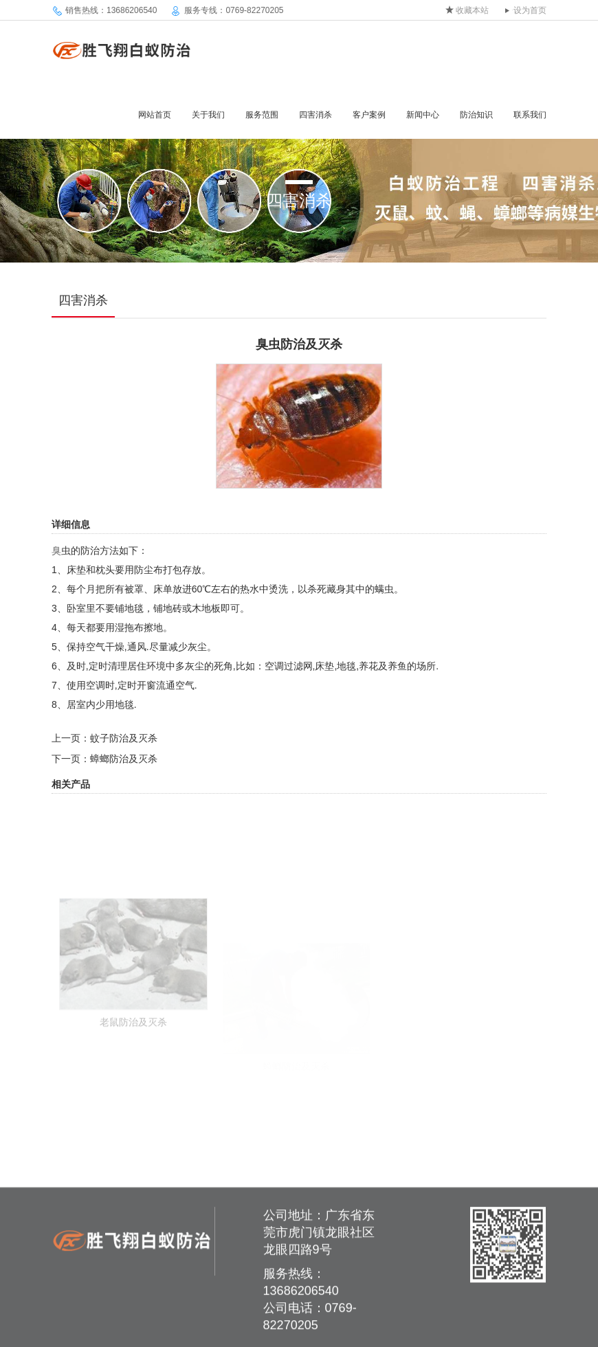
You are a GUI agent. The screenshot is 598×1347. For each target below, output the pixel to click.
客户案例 (369, 115)
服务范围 (261, 115)
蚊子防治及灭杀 (123, 738)
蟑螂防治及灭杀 (123, 758)
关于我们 (208, 115)
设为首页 (529, 10)
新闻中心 (422, 115)
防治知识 (476, 115)
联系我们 (529, 115)
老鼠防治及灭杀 (133, 1059)
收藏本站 (472, 10)
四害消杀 (315, 115)
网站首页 (154, 115)
